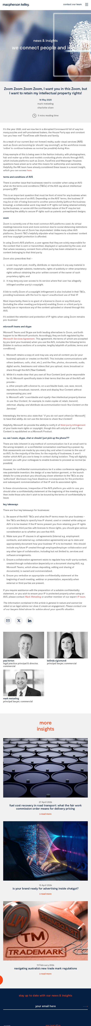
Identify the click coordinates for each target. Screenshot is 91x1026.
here (29, 170)
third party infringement (73, 424)
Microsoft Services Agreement (19, 338)
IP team (81, 596)
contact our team (72, 4)
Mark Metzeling (33, 596)
